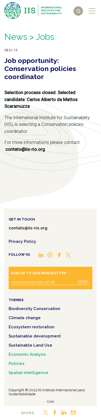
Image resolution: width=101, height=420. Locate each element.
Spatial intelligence (28, 372)
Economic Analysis (27, 354)
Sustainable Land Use (30, 345)
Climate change (25, 317)
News (15, 37)
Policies (17, 363)
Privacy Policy (22, 241)
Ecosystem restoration (31, 327)
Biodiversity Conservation (34, 308)
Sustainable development (35, 336)
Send (83, 282)
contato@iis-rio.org (28, 228)
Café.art (50, 401)
